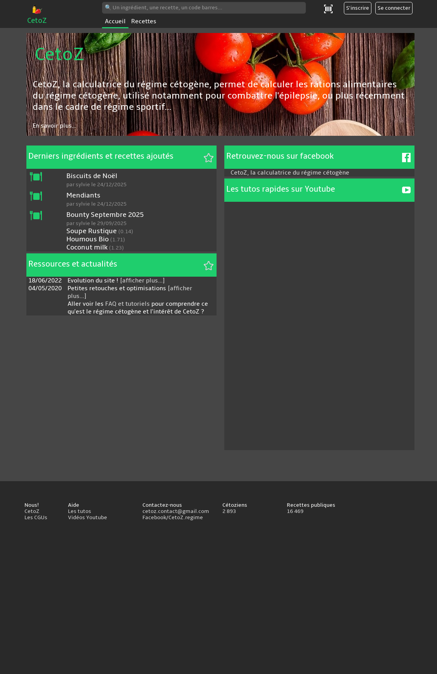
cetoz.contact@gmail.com (175, 511)
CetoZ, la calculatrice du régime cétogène (290, 173)
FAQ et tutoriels (127, 304)
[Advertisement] (218, 598)
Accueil (115, 21)
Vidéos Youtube (87, 518)
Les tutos (79, 511)
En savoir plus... (54, 126)
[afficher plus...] (142, 280)
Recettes (143, 21)
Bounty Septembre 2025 (105, 215)
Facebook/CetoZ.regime (172, 518)
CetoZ (37, 16)
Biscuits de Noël (91, 176)
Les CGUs (35, 518)
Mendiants (83, 195)
